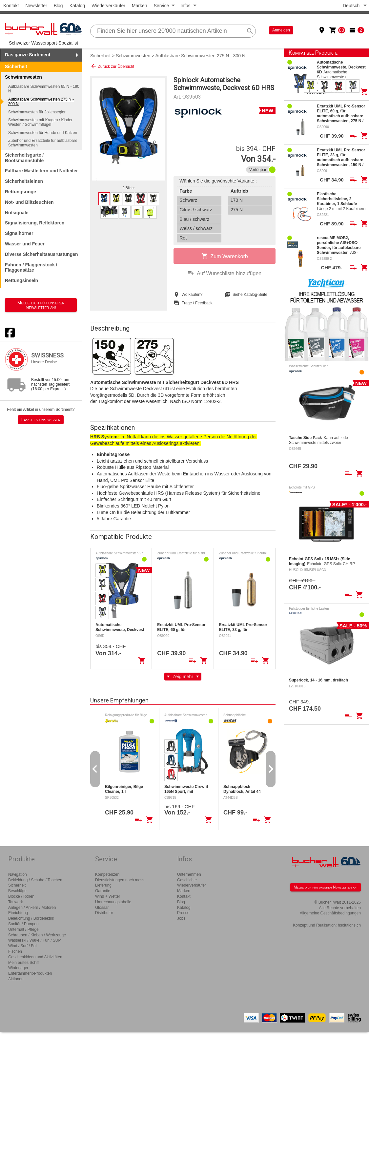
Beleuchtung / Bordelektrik (31, 918)
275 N (237, 209)
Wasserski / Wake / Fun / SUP (34, 940)
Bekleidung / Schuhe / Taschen (35, 880)
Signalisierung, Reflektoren (34, 222)
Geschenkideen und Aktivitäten (35, 957)
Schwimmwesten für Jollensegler (37, 112)
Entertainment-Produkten (30, 973)
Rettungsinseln (21, 280)
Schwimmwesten (133, 55)
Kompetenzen (107, 874)
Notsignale (17, 212)
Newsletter (36, 5)
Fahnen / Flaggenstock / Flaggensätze (31, 267)
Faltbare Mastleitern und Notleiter (41, 170)
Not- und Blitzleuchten (29, 202)
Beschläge (17, 891)
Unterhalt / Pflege (23, 929)
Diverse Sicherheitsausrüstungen (41, 254)
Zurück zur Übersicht (112, 66)
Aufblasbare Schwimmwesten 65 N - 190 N (43, 88)
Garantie (102, 891)
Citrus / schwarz (195, 209)
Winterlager (18, 968)
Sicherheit (16, 66)
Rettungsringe (20, 191)
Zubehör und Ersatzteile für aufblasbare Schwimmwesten (42, 142)
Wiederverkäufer (108, 5)
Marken (139, 5)
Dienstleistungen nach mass (119, 880)
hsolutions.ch (349, 925)
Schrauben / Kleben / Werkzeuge (37, 935)
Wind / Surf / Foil (22, 946)
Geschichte (187, 880)
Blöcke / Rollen (21, 896)
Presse (183, 912)
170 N (237, 200)
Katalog (77, 5)
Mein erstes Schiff (23, 962)
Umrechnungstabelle (113, 902)
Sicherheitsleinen (24, 181)
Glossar (102, 907)
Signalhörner (19, 233)
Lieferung (103, 885)
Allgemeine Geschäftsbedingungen (330, 913)
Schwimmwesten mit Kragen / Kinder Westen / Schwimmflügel (40, 122)
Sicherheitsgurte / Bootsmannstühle (24, 157)
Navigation (17, 874)
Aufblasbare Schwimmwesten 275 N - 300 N (41, 101)
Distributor (104, 912)
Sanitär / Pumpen (23, 924)
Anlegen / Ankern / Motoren (32, 907)
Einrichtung (18, 912)
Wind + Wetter (107, 896)
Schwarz (188, 200)
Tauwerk (15, 902)
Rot (183, 237)
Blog (58, 5)
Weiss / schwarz (196, 228)
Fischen (15, 951)
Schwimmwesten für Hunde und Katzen (42, 132)
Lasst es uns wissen (40, 419)
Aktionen (16, 979)
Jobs (181, 918)
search (250, 31)
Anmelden (281, 30)
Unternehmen (189, 874)
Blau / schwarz (194, 219)
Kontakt (11, 5)
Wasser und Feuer (25, 243)
